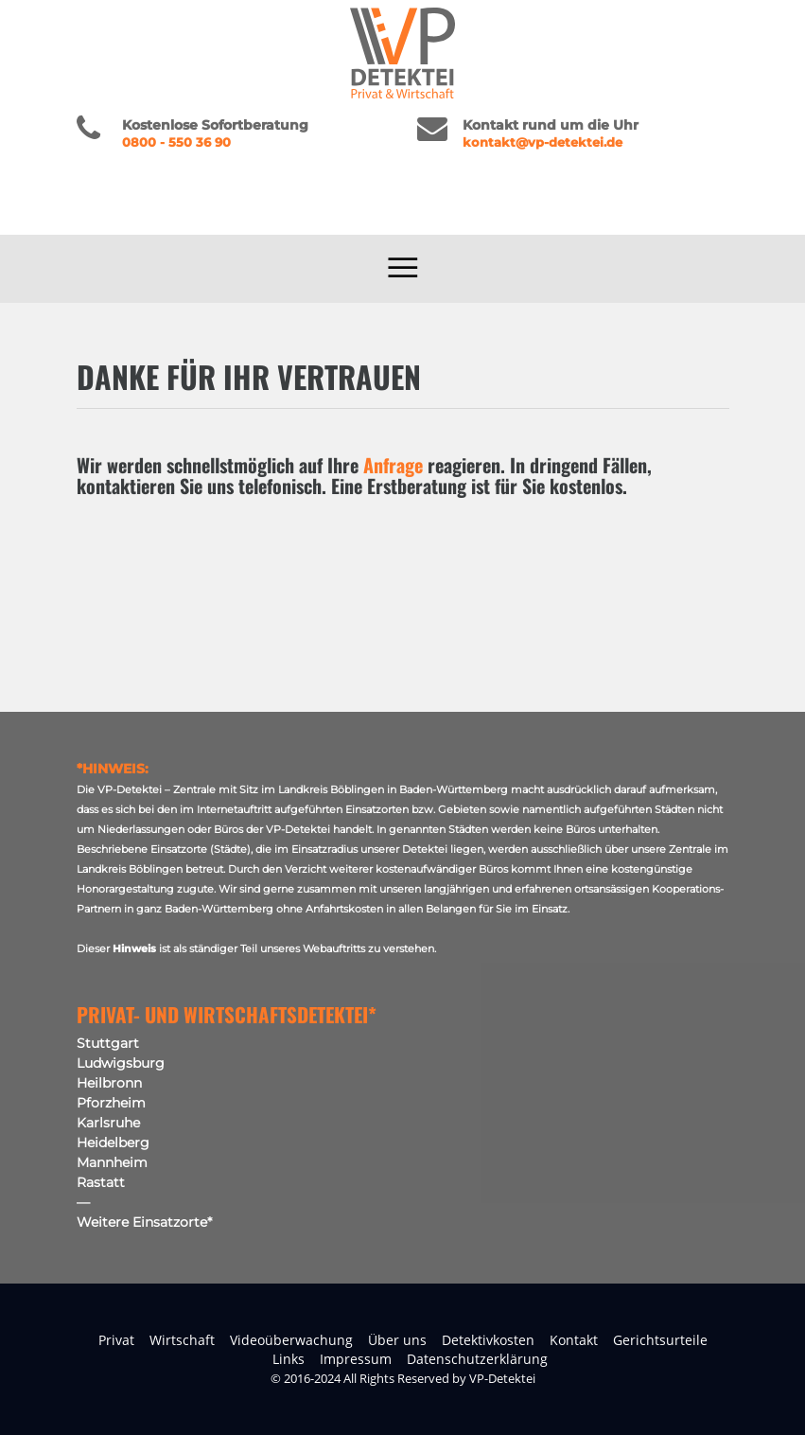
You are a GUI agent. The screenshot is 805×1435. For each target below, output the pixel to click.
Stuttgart (108, 1043)
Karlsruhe (108, 1122)
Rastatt (101, 1182)
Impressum (356, 1359)
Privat (116, 1340)
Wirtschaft (182, 1340)
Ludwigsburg (121, 1063)
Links (288, 1359)
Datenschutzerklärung (477, 1359)
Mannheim (112, 1162)
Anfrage (393, 465)
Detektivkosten (488, 1340)
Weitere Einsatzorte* (144, 1222)
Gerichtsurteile (660, 1340)
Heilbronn (109, 1082)
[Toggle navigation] (403, 269)
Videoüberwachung (291, 1340)
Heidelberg (113, 1142)
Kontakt (574, 1340)
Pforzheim (111, 1102)
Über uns (397, 1340)
